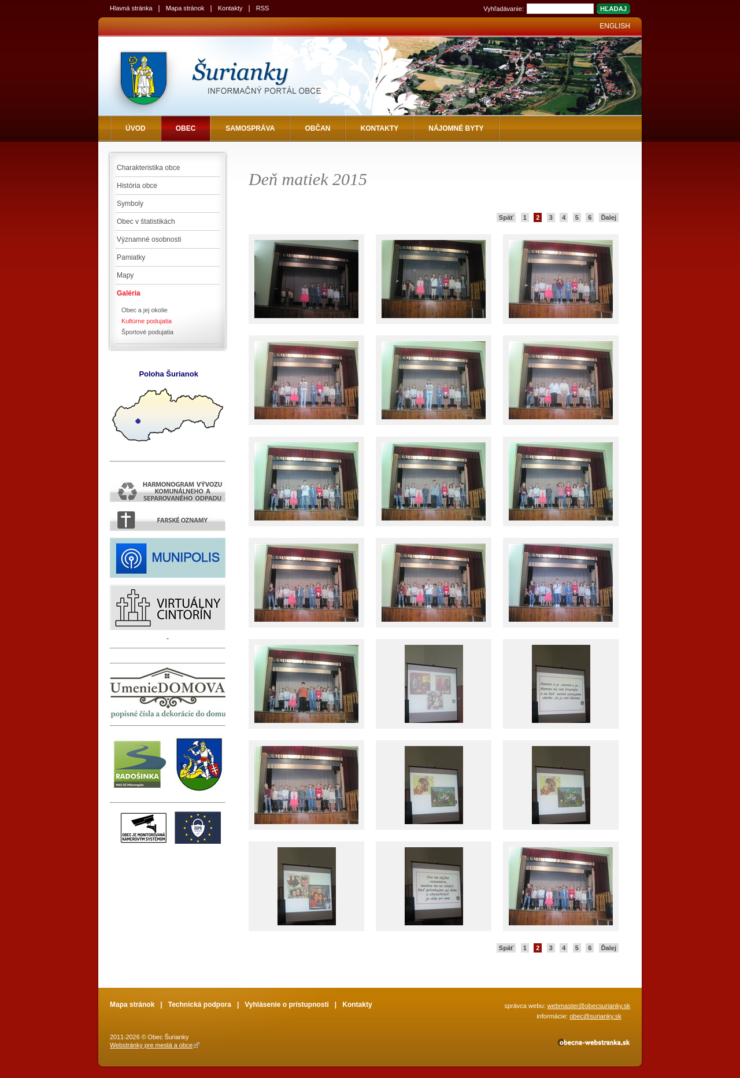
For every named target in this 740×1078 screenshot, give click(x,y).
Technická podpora (199, 1005)
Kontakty (230, 8)
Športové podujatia (147, 331)
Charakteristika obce (148, 168)
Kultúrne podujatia (146, 321)
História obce (137, 186)
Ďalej (608, 217)
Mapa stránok (185, 8)
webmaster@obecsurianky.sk (588, 1005)
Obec (186, 128)
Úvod (135, 128)
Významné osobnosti (149, 239)
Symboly (130, 204)
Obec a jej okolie (144, 310)
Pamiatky (131, 257)
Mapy (125, 275)
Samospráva (250, 128)
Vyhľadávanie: (503, 8)
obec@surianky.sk (595, 1016)
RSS (262, 8)
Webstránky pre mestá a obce (151, 1045)
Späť (506, 217)
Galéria (128, 293)
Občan (317, 128)
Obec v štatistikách (146, 221)
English (615, 26)
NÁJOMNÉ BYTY (455, 128)
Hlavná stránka (131, 8)
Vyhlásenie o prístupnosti (287, 1005)
